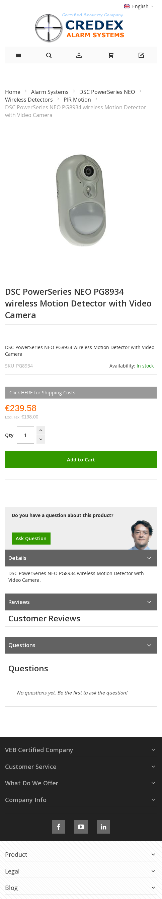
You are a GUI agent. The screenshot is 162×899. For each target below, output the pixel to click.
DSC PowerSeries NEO (107, 92)
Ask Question (31, 538)
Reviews (19, 602)
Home (13, 92)
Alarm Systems (50, 92)
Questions (21, 645)
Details (17, 558)
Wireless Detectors (29, 99)
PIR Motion (78, 99)
